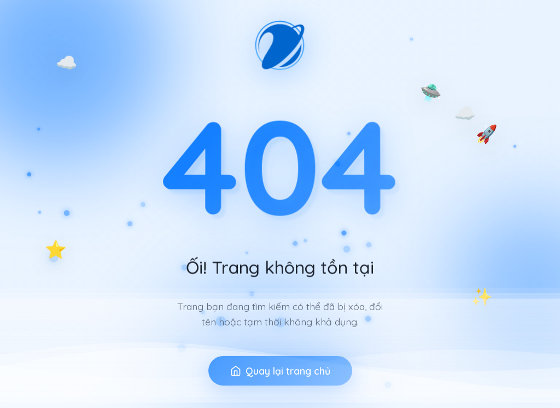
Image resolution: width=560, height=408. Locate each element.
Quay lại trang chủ (280, 377)
